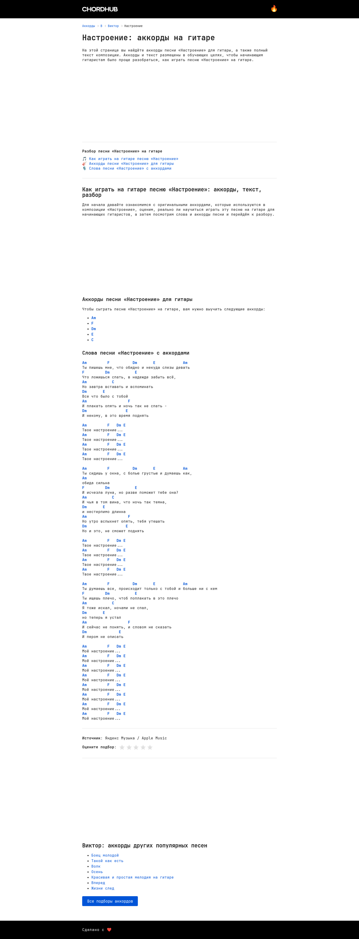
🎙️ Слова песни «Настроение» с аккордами (126, 168)
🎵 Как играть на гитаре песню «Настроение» (130, 158)
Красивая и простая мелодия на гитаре (132, 877)
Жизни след (102, 888)
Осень (97, 871)
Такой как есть (107, 860)
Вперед (98, 882)
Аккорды (88, 26)
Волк (96, 866)
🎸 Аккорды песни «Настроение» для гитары (128, 163)
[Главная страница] (100, 9)
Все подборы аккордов (110, 901)
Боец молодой (105, 855)
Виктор (113, 26)
